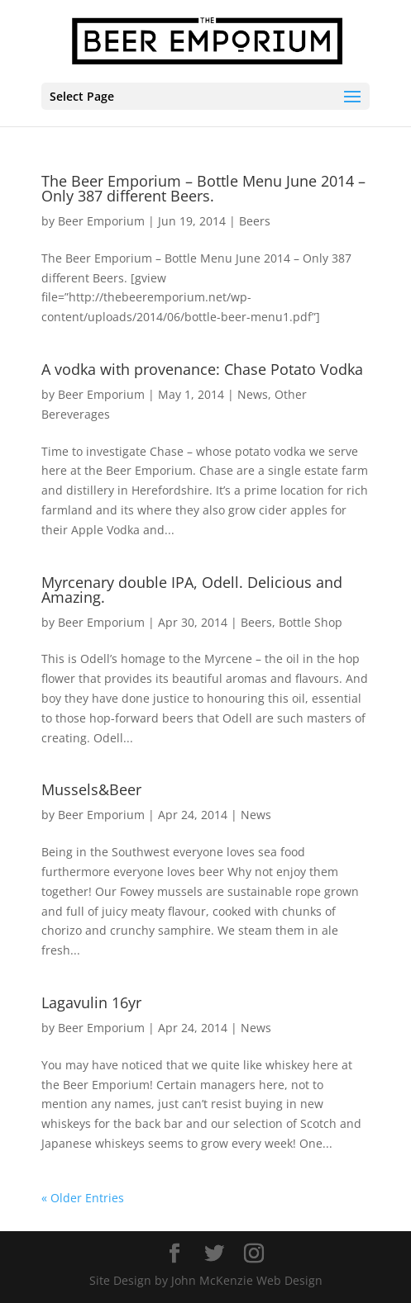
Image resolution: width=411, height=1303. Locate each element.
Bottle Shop (310, 622)
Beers (254, 221)
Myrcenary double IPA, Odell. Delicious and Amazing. (191, 589)
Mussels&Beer (91, 789)
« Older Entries (82, 1198)
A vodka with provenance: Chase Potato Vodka (202, 369)
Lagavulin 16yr (91, 1002)
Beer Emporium (101, 221)
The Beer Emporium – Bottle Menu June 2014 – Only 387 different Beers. (203, 188)
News (252, 394)
